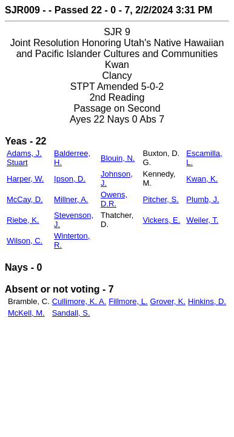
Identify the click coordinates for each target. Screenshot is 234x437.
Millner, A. (71, 199)
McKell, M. (26, 312)
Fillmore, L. (128, 301)
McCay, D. (25, 199)
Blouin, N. (118, 158)
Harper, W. (25, 178)
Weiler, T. (202, 220)
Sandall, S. (71, 312)
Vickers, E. (162, 220)
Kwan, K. (202, 178)
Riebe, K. (23, 220)
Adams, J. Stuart (24, 158)
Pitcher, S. (161, 199)
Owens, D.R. (114, 199)
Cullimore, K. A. (79, 301)
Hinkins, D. (207, 301)
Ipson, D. (69, 178)
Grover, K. (168, 301)
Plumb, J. (202, 199)
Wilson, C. (24, 240)
